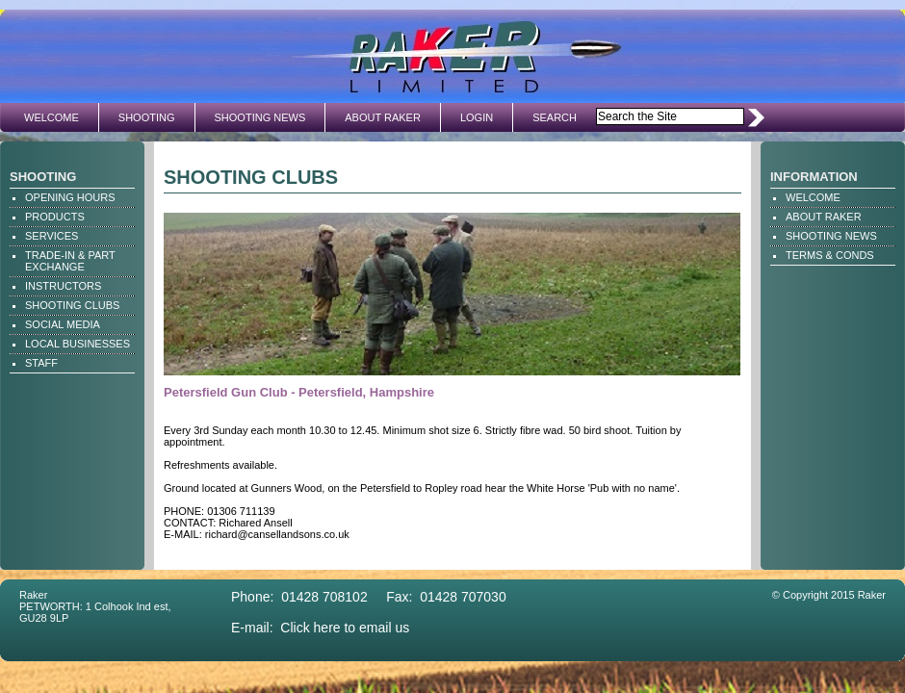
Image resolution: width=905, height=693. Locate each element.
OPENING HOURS (70, 197)
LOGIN (476, 117)
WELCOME (51, 117)
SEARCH (554, 117)
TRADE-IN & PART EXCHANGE (70, 260)
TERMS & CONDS (830, 255)
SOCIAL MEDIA (62, 324)
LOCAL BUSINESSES (77, 343)
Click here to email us (344, 627)
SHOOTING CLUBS (72, 305)
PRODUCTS (55, 216)
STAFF (41, 363)
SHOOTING (146, 117)
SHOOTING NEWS (260, 117)
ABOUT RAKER (383, 117)
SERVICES (51, 236)
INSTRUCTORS (63, 286)
